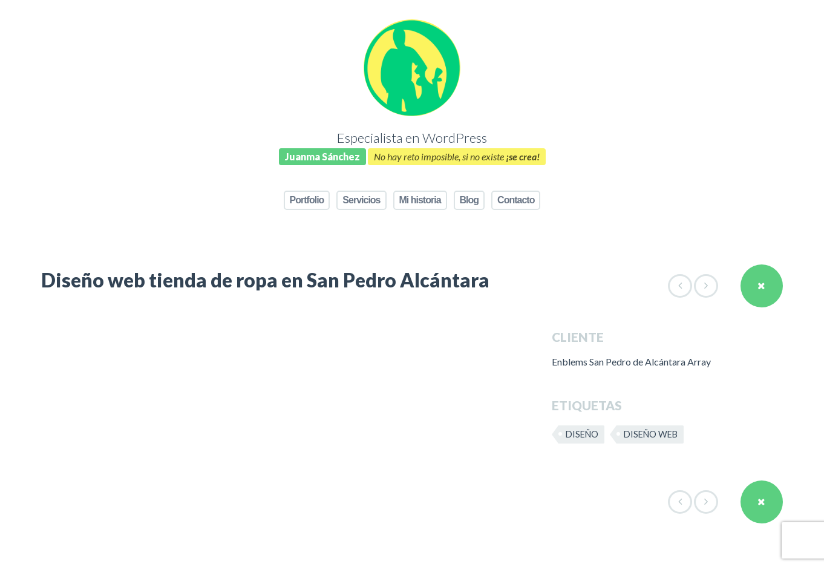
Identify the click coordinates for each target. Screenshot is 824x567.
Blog (469, 200)
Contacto (515, 200)
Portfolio (307, 200)
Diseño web (651, 434)
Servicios (361, 200)
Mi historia (420, 200)
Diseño (582, 434)
